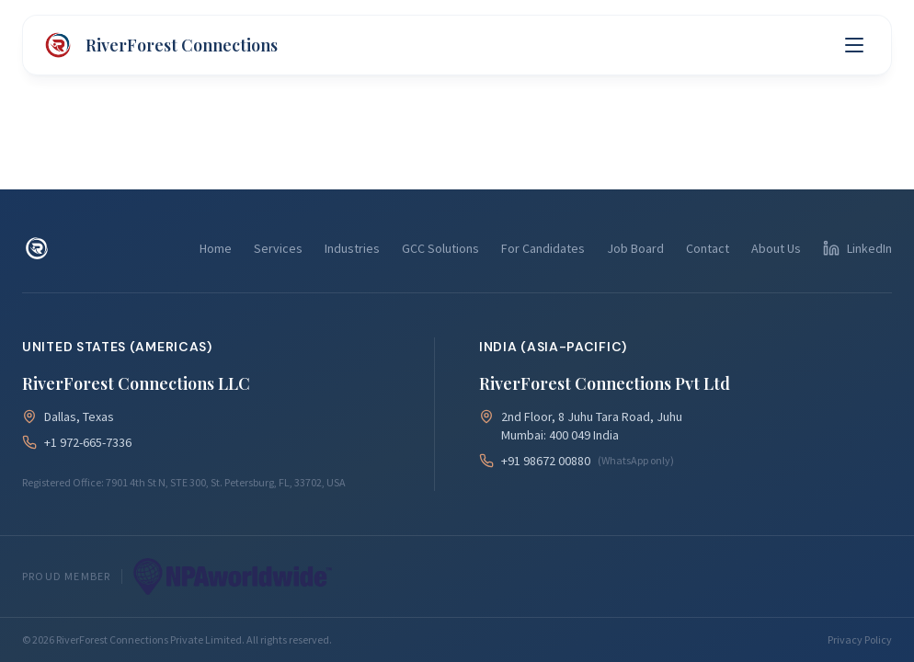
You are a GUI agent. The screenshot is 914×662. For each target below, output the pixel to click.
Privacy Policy (860, 639)
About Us (776, 248)
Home (216, 248)
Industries (352, 248)
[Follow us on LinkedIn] (857, 248)
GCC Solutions (440, 248)
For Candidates (543, 248)
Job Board (635, 248)
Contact (707, 248)
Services (278, 248)
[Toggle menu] (854, 45)
